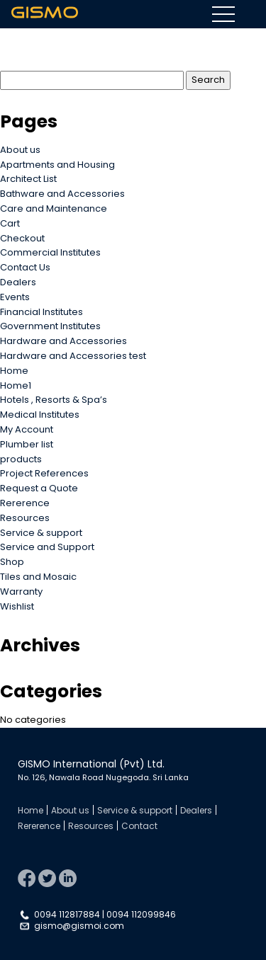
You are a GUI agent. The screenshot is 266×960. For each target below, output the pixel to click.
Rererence (25, 503)
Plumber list (26, 444)
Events (15, 297)
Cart (10, 223)
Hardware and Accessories (63, 341)
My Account (26, 429)
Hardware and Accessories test (73, 355)
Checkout (22, 238)
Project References (44, 473)
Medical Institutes (39, 414)
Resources (25, 518)
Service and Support (47, 547)
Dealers (18, 282)
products (21, 459)
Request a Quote (39, 488)
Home (14, 370)
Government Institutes (50, 326)
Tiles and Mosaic (38, 576)
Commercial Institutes (50, 252)
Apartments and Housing (57, 164)
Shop (12, 561)
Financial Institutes (41, 312)
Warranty (21, 591)
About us (20, 149)
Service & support (41, 532)
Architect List (28, 178)
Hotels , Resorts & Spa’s (53, 399)
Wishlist (17, 606)
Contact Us (25, 267)
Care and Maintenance (53, 208)
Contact (139, 826)
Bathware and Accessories (62, 193)
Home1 (15, 385)
